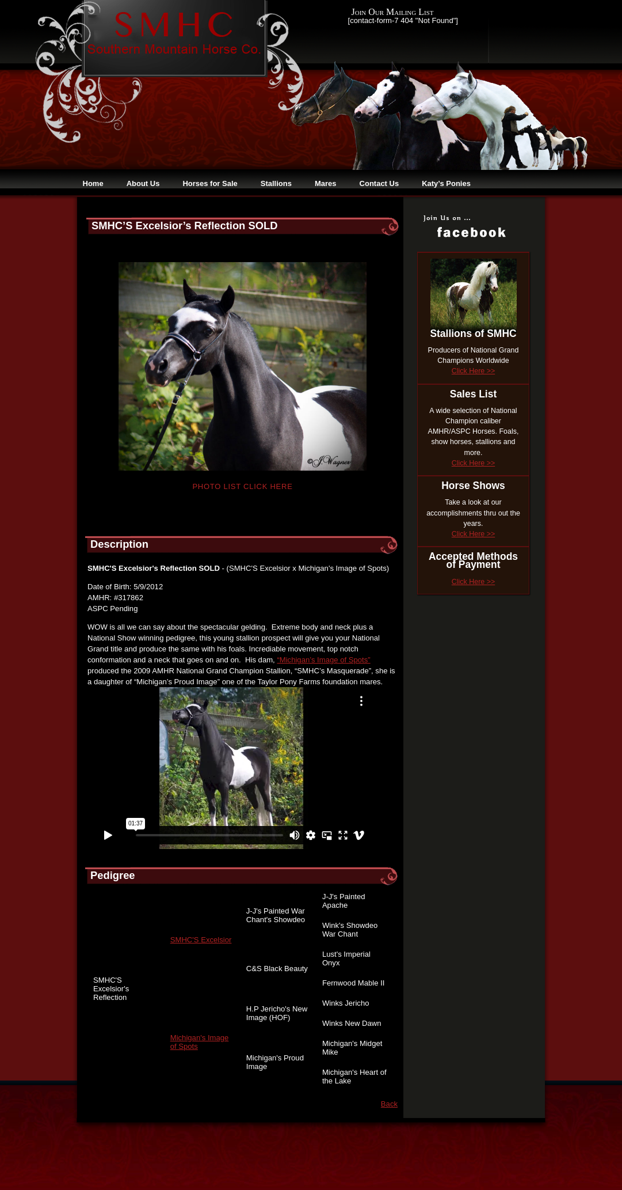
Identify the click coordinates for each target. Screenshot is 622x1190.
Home (93, 183)
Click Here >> (473, 371)
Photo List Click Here (242, 486)
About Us (143, 183)
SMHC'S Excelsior (201, 939)
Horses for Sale (209, 183)
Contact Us (379, 183)
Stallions (276, 183)
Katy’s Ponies (446, 183)
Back (389, 1104)
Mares (326, 183)
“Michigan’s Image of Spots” (323, 659)
